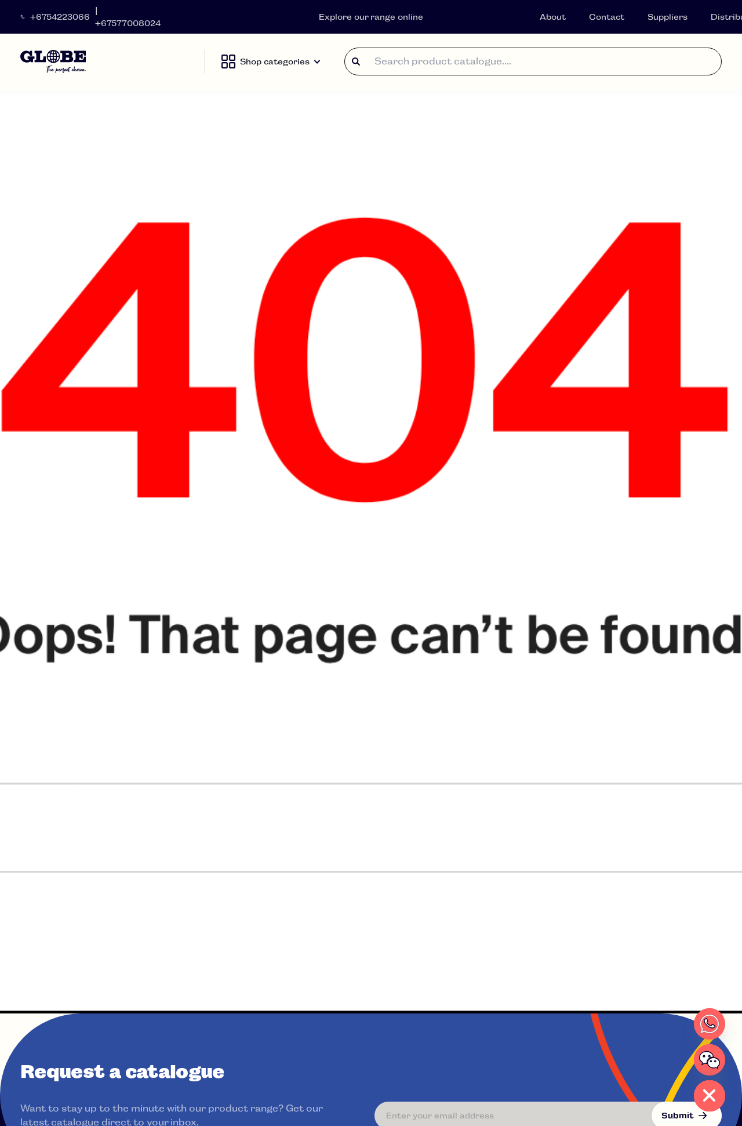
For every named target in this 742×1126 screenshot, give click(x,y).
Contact (606, 16)
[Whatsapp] (709, 1024)
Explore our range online (371, 16)
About (553, 16)
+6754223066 (60, 16)
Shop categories (270, 61)
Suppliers (668, 16)
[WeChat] (709, 1060)
